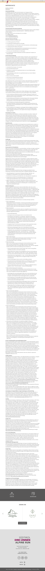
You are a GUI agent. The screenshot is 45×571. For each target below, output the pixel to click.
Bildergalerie (33, 496)
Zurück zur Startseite (9, 8)
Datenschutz (19, 569)
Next (43, 495)
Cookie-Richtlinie (33, 121)
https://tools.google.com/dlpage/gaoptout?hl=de (26, 379)
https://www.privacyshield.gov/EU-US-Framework (20, 476)
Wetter (21, 562)
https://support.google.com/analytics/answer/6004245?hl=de (17, 383)
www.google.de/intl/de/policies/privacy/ (13, 416)
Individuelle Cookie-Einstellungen (26, 569)
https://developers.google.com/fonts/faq (13, 429)
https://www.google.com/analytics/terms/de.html (21, 381)
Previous (1, 495)
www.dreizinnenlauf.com (13, 36)
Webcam (21, 564)
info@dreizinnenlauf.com (12, 35)
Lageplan (12, 496)
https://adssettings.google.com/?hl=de (23, 389)
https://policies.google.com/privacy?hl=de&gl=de (14, 473)
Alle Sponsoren (22, 523)
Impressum (8, 9)
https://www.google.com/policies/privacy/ (13, 430)
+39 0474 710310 (10, 34)
